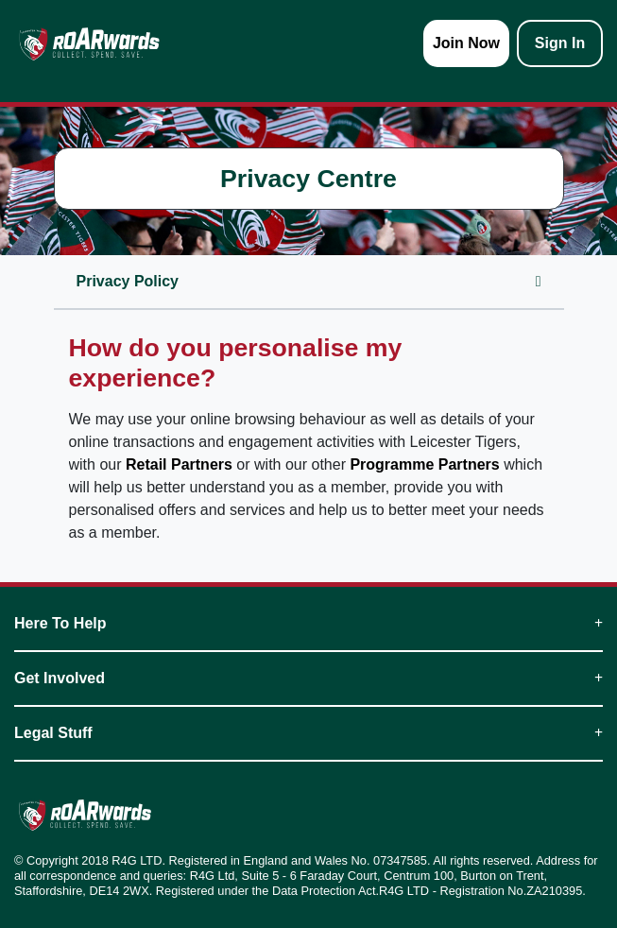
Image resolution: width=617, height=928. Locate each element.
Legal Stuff (308, 733)
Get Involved (308, 678)
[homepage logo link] (89, 43)
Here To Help (308, 623)
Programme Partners (424, 464)
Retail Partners (179, 464)
